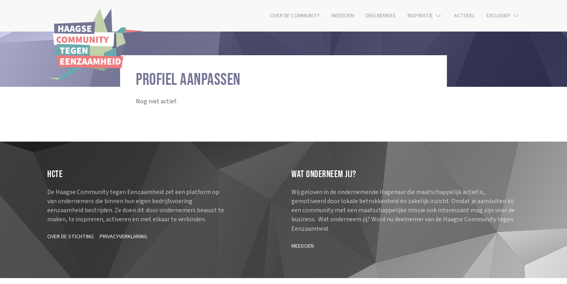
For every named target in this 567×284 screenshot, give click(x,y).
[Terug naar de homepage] (96, 44)
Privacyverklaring (123, 237)
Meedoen (343, 16)
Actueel (464, 16)
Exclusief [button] (503, 16)
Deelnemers (381, 16)
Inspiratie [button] (425, 16)
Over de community (295, 16)
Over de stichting (70, 237)
